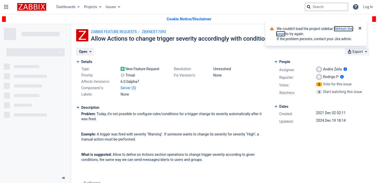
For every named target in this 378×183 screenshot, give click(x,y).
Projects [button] (90, 7)
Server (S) (128, 88)
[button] (6, 7)
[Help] (356, 7)
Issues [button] (111, 7)
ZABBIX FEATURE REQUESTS (114, 32)
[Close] (360, 28)
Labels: (86, 94)
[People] (276, 62)
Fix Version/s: (184, 75)
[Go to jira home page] (32, 7)
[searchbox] (326, 7)
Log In (368, 7)
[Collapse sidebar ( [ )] (63, 178)
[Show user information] (345, 69)
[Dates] (276, 106)
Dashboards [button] (65, 7)
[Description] (78, 107)
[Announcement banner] (189, 19)
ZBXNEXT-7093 (154, 32)
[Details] (78, 62)
